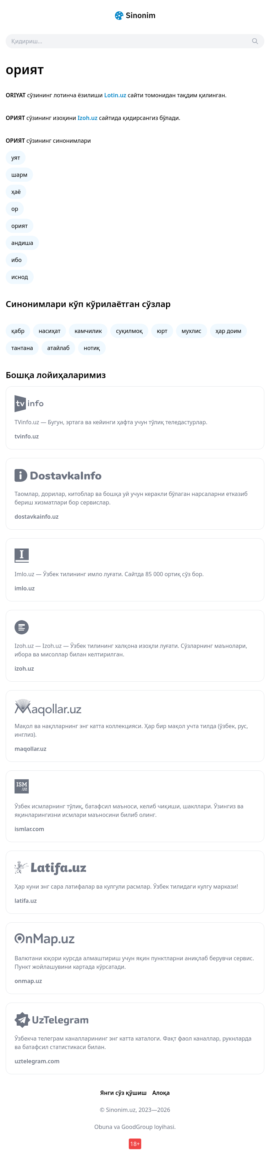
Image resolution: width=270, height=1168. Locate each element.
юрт (162, 331)
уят (15, 158)
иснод (19, 277)
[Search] (255, 41)
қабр (17, 331)
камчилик (88, 331)
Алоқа (161, 1093)
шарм (19, 175)
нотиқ (92, 348)
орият (19, 226)
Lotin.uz (115, 95)
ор (14, 209)
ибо (16, 260)
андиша (22, 243)
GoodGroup (137, 1127)
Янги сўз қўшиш (123, 1093)
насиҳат (49, 331)
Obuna (103, 1127)
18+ (135, 1144)
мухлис (192, 331)
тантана (22, 348)
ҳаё (16, 192)
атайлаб (58, 348)
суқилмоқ (129, 331)
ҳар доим (229, 331)
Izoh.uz (88, 118)
